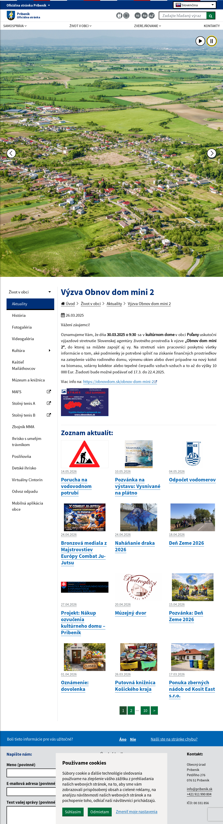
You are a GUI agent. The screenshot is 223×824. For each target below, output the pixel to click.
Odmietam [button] (99, 811)
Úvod (68, 303)
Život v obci (19, 292)
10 (145, 710)
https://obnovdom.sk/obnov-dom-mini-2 (118, 381)
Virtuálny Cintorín (27, 479)
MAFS (31, 391)
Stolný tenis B (31, 415)
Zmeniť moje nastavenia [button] (136, 812)
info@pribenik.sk (199, 789)
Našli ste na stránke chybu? (174, 739)
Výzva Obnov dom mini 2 (149, 303)
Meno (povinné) (21, 764)
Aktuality (19, 303)
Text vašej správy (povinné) (32, 802)
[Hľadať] (210, 15)
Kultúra (18, 350)
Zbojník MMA (23, 426)
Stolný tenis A (31, 403)
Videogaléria (23, 338)
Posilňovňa (21, 456)
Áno (123, 739)
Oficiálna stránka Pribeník (28, 5)
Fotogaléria (22, 327)
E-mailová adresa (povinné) (32, 783)
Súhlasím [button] (73, 811)
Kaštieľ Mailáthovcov (23, 365)
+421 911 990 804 (199, 794)
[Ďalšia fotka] (211, 153)
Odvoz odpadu (25, 491)
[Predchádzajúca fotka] (11, 153)
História (19, 315)
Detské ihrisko (24, 468)
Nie (133, 739)
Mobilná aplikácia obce (27, 506)
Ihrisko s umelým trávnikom (26, 441)
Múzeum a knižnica (28, 380)
